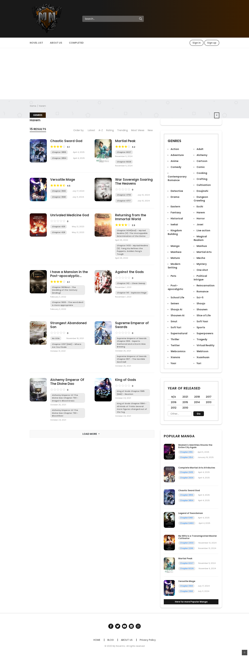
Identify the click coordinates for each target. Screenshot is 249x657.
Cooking (201, 173)
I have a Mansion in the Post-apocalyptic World (69, 276)
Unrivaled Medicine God (69, 215)
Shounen (202, 309)
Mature (175, 258)
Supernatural (178, 333)
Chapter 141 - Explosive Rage (132, 292)
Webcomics (177, 351)
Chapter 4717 (124, 200)
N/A (173, 397)
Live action (203, 230)
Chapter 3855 (59, 152)
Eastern (175, 206)
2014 (197, 402)
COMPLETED (76, 42)
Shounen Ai (177, 315)
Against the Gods (129, 272)
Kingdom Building (175, 232)
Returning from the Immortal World (130, 217)
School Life (177, 297)
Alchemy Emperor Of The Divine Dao (67, 381)
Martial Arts (204, 252)
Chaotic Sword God (66, 141)
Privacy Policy (148, 640)
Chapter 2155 (186, 452)
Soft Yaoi (202, 321)
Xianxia (175, 357)
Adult (199, 149)
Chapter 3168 (59, 197)
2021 (185, 397)
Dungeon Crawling (201, 198)
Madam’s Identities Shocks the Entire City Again (195, 446)
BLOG (110, 640)
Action (174, 149)
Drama (174, 197)
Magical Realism (200, 238)
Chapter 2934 (186, 477)
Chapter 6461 (186, 517)
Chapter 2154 (186, 457)
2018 (197, 397)
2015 (185, 402)
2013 (208, 402)
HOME (96, 640)
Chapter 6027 (124, 152)
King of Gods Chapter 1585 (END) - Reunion (130, 392)
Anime (174, 161)
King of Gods (125, 379)
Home (33, 105)
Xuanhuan (202, 357)
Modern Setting (174, 265)
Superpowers (204, 333)
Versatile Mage (62, 179)
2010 (185, 407)
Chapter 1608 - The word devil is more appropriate (67, 304)
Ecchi (199, 206)
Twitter (175, 345)
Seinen (174, 303)
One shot (202, 270)
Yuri (198, 363)
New (150, 130)
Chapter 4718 (124, 195)
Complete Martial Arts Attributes (196, 467)
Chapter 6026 (124, 161)
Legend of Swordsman (190, 513)
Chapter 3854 (59, 158)
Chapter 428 (58, 232)
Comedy (175, 167)
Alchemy (201, 155)
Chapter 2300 (186, 542)
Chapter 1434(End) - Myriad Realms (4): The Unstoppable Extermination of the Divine (132, 233)
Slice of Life (203, 315)
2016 (173, 402)
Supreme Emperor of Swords (132, 325)
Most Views (137, 130)
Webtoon (202, 351)
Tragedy (201, 339)
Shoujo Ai (176, 309)
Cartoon (201, 161)
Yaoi (173, 363)
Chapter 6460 (187, 523)
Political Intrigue (200, 277)
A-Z (101, 130)
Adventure (177, 155)
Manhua (201, 246)
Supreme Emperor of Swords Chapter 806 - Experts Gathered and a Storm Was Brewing (132, 342)
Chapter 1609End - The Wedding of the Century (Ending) (64, 290)
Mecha (200, 258)
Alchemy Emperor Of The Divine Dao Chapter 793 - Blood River (65, 413)
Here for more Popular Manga (191, 601)
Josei (199, 224)
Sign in (196, 42)
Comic (200, 167)
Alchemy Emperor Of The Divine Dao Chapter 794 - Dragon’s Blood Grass (65, 398)
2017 (208, 397)
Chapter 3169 (59, 191)
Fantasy (175, 212)
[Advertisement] (124, 74)
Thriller (174, 339)
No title (56, 338)
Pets (173, 276)
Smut (173, 321)
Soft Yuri (175, 327)
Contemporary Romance (177, 178)
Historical (176, 218)
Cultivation (203, 185)
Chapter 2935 (186, 472)
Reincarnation (205, 285)
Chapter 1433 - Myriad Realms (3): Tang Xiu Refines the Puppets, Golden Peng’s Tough (132, 249)
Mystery (201, 264)
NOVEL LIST (36, 42)
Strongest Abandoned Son (68, 325)
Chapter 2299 (186, 548)
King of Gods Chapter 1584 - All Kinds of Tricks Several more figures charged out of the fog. (132, 407)
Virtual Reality (205, 345)
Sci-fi (199, 297)
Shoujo (200, 303)
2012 (173, 407)
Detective (176, 191)
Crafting (201, 179)
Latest (91, 130)
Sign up (211, 42)
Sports (200, 327)
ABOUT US (56, 42)
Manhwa (175, 252)
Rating (110, 130)
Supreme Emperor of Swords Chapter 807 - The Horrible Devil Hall (132, 359)
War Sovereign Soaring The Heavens (134, 181)
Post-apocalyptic (175, 287)
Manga (174, 246)
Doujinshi (202, 191)
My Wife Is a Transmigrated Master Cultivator (197, 537)
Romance (202, 291)
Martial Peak (125, 141)
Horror (200, 218)
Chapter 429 (58, 226)
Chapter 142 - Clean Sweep (131, 283)
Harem (42, 105)
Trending (122, 130)
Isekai (174, 224)
